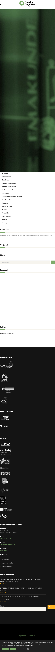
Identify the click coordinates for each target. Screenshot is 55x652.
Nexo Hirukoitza (6, 216)
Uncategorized (6, 223)
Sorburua (4, 219)
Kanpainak (5, 203)
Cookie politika (32, 636)
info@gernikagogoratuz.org (7, 544)
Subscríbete (3, 550)
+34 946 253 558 (5, 538)
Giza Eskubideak (7, 200)
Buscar (2, 606)
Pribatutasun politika (7, 563)
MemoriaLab (5, 213)
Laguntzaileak (22, 636)
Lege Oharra (5, 559)
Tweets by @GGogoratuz (7, 333)
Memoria (4, 210)
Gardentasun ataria (7, 566)
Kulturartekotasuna (7, 206)
